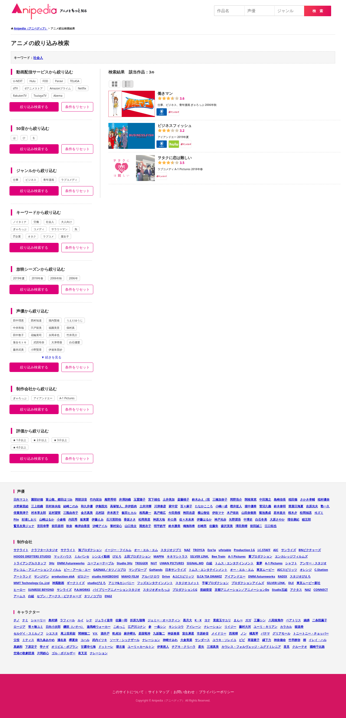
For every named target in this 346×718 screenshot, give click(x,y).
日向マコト (21, 499)
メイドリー (218, 633)
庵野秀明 (110, 499)
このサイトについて (128, 692)
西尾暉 (233, 633)
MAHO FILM (130, 576)
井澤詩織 (125, 499)
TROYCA (199, 550)
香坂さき (130, 519)
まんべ (238, 620)
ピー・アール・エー (77, 570)
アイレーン (193, 627)
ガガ (248, 620)
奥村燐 (52, 620)
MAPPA (159, 556)
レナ (89, 620)
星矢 (201, 647)
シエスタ (52, 633)
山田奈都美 (248, 513)
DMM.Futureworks (71, 563)
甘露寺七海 (88, 647)
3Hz (51, 563)
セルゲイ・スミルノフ (28, 633)
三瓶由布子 (70, 513)
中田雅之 (265, 499)
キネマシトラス (177, 556)
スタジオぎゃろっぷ (156, 590)
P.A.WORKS (82, 590)
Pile (16, 519)
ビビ (242, 640)
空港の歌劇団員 (24, 653)
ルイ (81, 620)
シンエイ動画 (101, 556)
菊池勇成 (265, 513)
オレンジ (306, 570)
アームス (19, 596)
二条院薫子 (319, 620)
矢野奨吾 (235, 519)
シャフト (291, 563)
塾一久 (325, 506)
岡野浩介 (236, 499)
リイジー (230, 627)
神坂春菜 (173, 633)
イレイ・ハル (318, 640)
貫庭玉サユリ (222, 620)
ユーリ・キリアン (265, 627)
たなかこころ (204, 506)
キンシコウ (176, 627)
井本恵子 (113, 513)
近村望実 (55, 513)
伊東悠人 (163, 647)
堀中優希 (251, 506)
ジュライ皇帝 (104, 620)
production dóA (63, 576)
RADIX (282, 576)
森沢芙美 (227, 526)
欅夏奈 (73, 640)
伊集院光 (101, 506)
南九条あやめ (46, 640)
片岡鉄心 (43, 653)
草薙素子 (254, 640)
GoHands (155, 570)
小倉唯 (61, 519)
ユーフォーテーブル (100, 563)
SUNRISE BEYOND (41, 590)
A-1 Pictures (237, 556)
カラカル (286, 627)
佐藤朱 (213, 526)
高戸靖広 (160, 513)
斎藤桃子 (183, 499)
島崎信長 (280, 499)
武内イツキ (99, 640)
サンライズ (288, 550)
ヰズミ (318, 513)
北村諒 (99, 513)
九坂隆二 (159, 633)
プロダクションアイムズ (247, 583)
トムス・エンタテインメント (234, 563)
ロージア (19, 627)
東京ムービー (265, 570)
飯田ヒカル (129, 513)
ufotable (225, 550)
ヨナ (207, 620)
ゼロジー (83, 576)
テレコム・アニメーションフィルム (37, 570)
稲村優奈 (324, 499)
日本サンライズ (175, 570)
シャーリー (38, 620)
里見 (287, 647)
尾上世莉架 (68, 633)
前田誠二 (256, 526)
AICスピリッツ (287, 570)
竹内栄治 (96, 499)
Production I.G (244, 550)
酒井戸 (105, 633)
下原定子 (31, 647)
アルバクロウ (150, 576)
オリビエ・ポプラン (64, 647)
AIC (275, 550)
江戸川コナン (137, 627)
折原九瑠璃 (137, 620)
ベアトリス (293, 620)
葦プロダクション (260, 556)
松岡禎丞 (306, 513)
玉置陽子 (139, 499)
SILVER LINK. (199, 556)
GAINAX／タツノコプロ (109, 570)
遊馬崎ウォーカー (99, 627)
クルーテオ (299, 647)
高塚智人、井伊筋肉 (123, 506)
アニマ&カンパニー (121, 583)
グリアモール (281, 633)
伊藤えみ (98, 519)
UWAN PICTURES (172, 563)
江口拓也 (271, 526)
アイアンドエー (235, 576)
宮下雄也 (154, 499)
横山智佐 (203, 513)
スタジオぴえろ (300, 576)
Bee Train (218, 556)
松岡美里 (144, 519)
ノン (244, 633)
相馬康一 (145, 513)
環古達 (120, 647)
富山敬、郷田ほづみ (59, 499)
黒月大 (187, 620)
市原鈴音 (203, 633)
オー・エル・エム (146, 550)
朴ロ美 (172, 519)
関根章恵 (251, 499)
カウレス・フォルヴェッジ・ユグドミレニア (251, 647)
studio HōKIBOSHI (105, 576)
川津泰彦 (160, 506)
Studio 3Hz (124, 563)
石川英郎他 (113, 519)
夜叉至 (82, 653)
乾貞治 (116, 633)
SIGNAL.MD (195, 563)
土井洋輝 (145, 506)
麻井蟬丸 (130, 633)
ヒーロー (19, 590)
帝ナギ (44, 647)
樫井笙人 (236, 506)
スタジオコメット (187, 583)
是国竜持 (144, 633)
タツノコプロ (93, 596)
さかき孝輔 (307, 499)
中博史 (248, 519)
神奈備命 (280, 640)
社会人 (38, 57)
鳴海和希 (189, 526)
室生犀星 (188, 633)
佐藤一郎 (121, 620)
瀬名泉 (61, 640)
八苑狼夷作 (275, 620)
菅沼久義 (265, 506)
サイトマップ (158, 692)
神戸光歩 (220, 519)
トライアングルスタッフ (30, 563)
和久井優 (87, 506)
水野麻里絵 (21, 506)
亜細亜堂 (206, 590)
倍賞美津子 (21, 513)
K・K (198, 620)
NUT (154, 563)
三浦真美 (213, 647)
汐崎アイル (99, 526)
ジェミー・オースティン (164, 620)
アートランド (22, 576)
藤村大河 (245, 627)
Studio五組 (279, 590)
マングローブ (138, 570)
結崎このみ (70, 506)
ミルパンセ (81, 556)
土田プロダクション (137, 556)
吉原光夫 (312, 506)
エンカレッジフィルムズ (291, 556)
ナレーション (213, 627)
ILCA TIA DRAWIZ (209, 576)
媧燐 (307, 620)
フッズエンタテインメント (155, 583)
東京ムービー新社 (308, 583)
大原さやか (277, 519)
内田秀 (72, 519)
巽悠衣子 (145, 526)
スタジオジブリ (171, 550)
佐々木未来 (186, 519)
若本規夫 (279, 513)
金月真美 (87, 513)
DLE (291, 583)
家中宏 (173, 506)
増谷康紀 (293, 519)
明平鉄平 (160, 526)
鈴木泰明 (280, 506)
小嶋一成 (221, 506)
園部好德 (37, 499)
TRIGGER (141, 563)
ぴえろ (116, 556)
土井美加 (169, 499)
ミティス (28, 640)
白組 (209, 563)
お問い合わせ (184, 692)
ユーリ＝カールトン (141, 647)
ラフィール (67, 620)
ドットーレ (105, 647)
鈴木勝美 (174, 526)
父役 (16, 640)
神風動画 (58, 583)
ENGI (108, 596)
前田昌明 (58, 526)
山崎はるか (46, 519)
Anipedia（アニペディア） (51, 11)
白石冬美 (261, 519)
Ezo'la (211, 550)
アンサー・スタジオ (313, 563)
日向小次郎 (53, 627)
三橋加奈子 (219, 499)
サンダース (202, 640)
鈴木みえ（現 (201, 499)
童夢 (259, 563)
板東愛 (84, 519)
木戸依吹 (233, 513)
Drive (166, 576)
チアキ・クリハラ (183, 647)
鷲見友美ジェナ (24, 526)
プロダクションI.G (184, 590)
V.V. (95, 633)
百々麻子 (186, 506)
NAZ (187, 550)
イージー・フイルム (118, 550)
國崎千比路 (317, 647)
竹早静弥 (294, 640)
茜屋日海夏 (295, 506)
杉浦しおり (29, 519)
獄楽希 (299, 627)
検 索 (317, 11)
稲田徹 (292, 499)
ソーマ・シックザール (124, 640)
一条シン (160, 627)
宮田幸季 (43, 526)
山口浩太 (131, 526)
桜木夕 (292, 513)
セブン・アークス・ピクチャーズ (59, 596)
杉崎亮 (202, 526)
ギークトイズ (76, 583)
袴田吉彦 (189, 513)
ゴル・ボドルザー (63, 653)
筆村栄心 (116, 526)
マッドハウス (63, 556)
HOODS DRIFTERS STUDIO (32, 556)
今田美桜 (174, 513)
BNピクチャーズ (310, 550)
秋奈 (69, 526)
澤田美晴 (241, 526)
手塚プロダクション (215, 583)
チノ (16, 620)
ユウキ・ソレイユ (224, 640)
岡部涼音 (81, 499)
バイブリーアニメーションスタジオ (116, 590)
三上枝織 (37, 506)
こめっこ (119, 627)
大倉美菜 (186, 640)
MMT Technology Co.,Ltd (31, 583)
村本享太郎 (38, 513)
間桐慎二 (84, 633)
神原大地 (159, 519)
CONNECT (321, 590)
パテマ (265, 633)
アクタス (296, 590)
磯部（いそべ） (73, 627)
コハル (85, 640)
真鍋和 (18, 647)
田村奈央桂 (53, 506)
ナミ (25, 620)
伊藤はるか (204, 519)
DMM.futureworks (261, 576)
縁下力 (266, 640)
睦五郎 (306, 519)
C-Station (321, 570)
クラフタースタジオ (44, 550)
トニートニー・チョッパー (311, 633)
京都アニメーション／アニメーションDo (242, 590)
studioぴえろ (96, 583)
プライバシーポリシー (216, 692)
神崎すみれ (170, 640)
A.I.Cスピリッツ (183, 576)
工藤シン (260, 620)
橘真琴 (253, 633)
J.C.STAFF (264, 550)
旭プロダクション (90, 550)
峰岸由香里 (82, 526)
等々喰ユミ (35, 627)
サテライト (21, 550)
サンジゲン (41, 576)
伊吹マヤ (218, 513)
